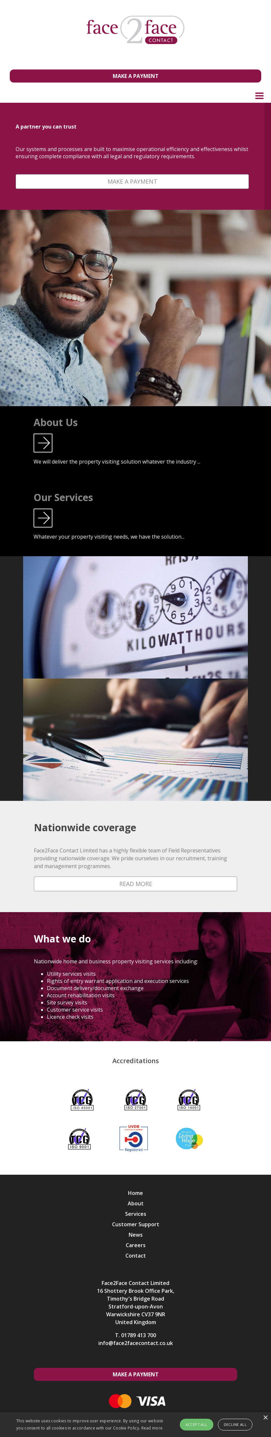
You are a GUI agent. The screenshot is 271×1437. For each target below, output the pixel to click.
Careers (136, 1245)
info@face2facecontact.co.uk (135, 1343)
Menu (259, 95)
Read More (135, 884)
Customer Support (135, 1224)
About (136, 1203)
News (136, 1234)
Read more (152, 1428)
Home (135, 1193)
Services (135, 1213)
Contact (135, 1255)
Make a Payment (136, 76)
